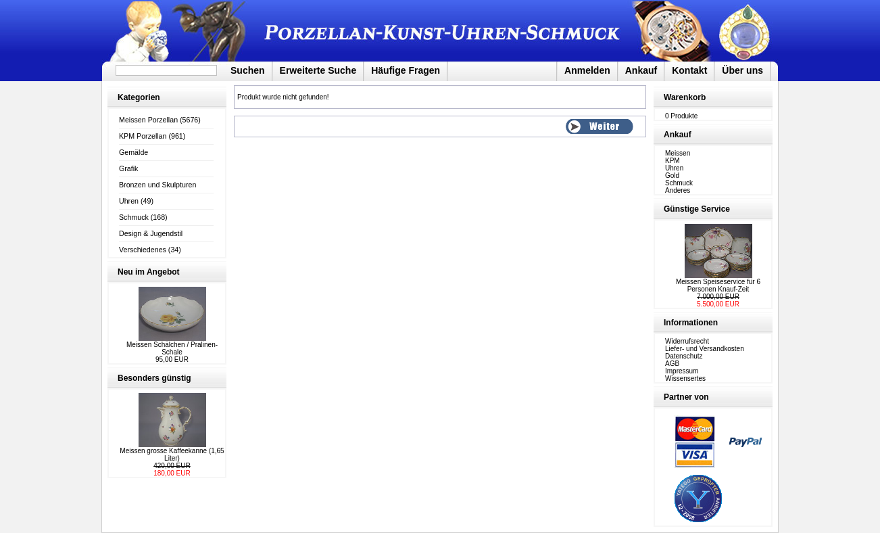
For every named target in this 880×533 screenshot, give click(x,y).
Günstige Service (697, 209)
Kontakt (689, 70)
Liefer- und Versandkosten (704, 348)
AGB (672, 363)
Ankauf (641, 70)
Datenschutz (684, 356)
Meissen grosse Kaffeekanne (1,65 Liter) (172, 454)
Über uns (742, 70)
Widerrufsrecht (687, 341)
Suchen (247, 70)
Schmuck (134, 217)
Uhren (129, 201)
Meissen (677, 153)
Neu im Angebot (149, 272)
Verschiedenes (142, 250)
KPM (672, 160)
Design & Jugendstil (150, 233)
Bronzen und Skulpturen (157, 185)
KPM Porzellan (142, 136)
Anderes (677, 190)
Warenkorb (685, 97)
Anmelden (587, 70)
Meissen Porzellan (148, 120)
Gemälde (133, 152)
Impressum (681, 371)
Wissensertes (685, 378)
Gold (672, 175)
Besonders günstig (154, 378)
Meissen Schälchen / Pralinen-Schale (172, 348)
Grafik (128, 168)
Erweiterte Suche (318, 70)
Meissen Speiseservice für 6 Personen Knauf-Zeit (718, 285)
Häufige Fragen (405, 70)
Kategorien (139, 97)
